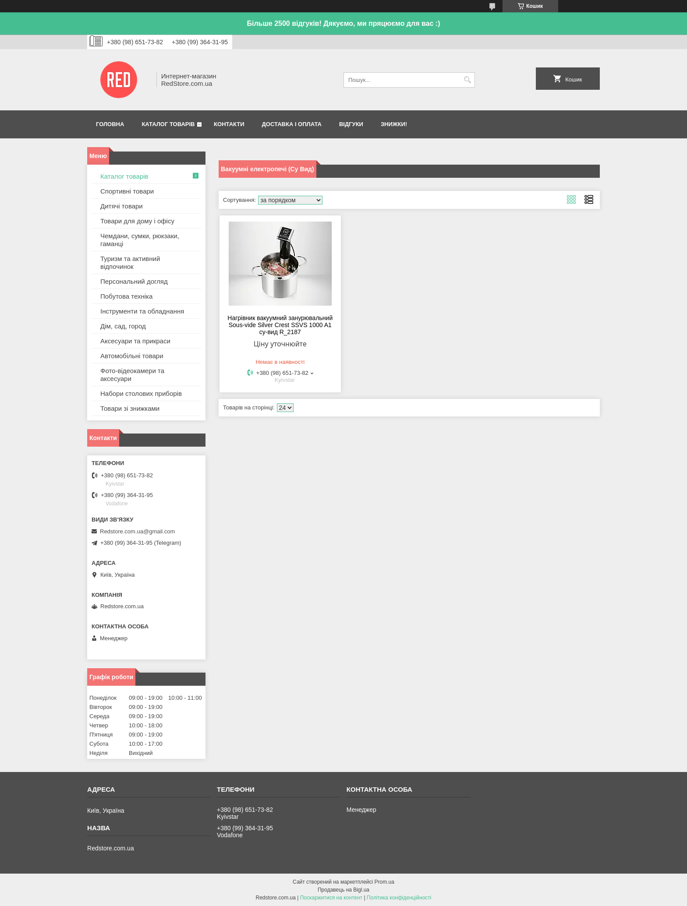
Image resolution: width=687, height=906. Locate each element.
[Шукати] (467, 80)
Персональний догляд (134, 281)
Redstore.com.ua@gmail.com (137, 531)
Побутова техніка (126, 296)
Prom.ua (384, 882)
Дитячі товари (121, 206)
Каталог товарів (168, 124)
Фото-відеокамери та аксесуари (132, 374)
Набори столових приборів (141, 393)
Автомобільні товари (131, 356)
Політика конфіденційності (399, 898)
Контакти (229, 124)
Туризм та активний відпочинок (130, 262)
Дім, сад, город (123, 326)
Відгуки (351, 124)
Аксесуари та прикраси (135, 341)
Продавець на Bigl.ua (343, 890)
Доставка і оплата (292, 124)
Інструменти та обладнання (142, 311)
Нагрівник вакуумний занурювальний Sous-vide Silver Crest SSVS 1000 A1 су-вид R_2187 (280, 324)
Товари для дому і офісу (137, 221)
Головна (110, 124)
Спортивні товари (127, 191)
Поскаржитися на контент (331, 898)
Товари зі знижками (129, 408)
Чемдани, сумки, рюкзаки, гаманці (139, 239)
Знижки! (394, 124)
